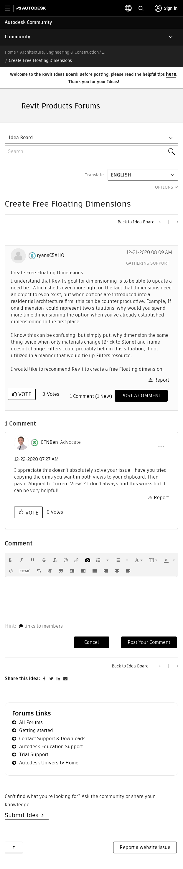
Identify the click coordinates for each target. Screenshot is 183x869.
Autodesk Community (28, 22)
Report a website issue (145, 847)
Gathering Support (147, 263)
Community (17, 36)
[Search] (91, 151)
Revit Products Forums (60, 106)
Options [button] (164, 187)
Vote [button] (24, 394)
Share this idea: (22, 678)
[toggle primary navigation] (11, 8)
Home (10, 52)
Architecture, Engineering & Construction (59, 52)
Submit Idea (23, 815)
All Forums (31, 722)
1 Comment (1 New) (91, 396)
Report (161, 380)
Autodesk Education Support (51, 746)
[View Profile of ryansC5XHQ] (50, 255)
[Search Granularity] (91, 138)
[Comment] (141, 396)
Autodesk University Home (48, 762)
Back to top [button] (14, 847)
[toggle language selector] (128, 8)
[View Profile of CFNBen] (49, 442)
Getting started (36, 730)
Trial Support (33, 754)
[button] (161, 446)
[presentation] (10, 560)
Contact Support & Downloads (52, 738)
